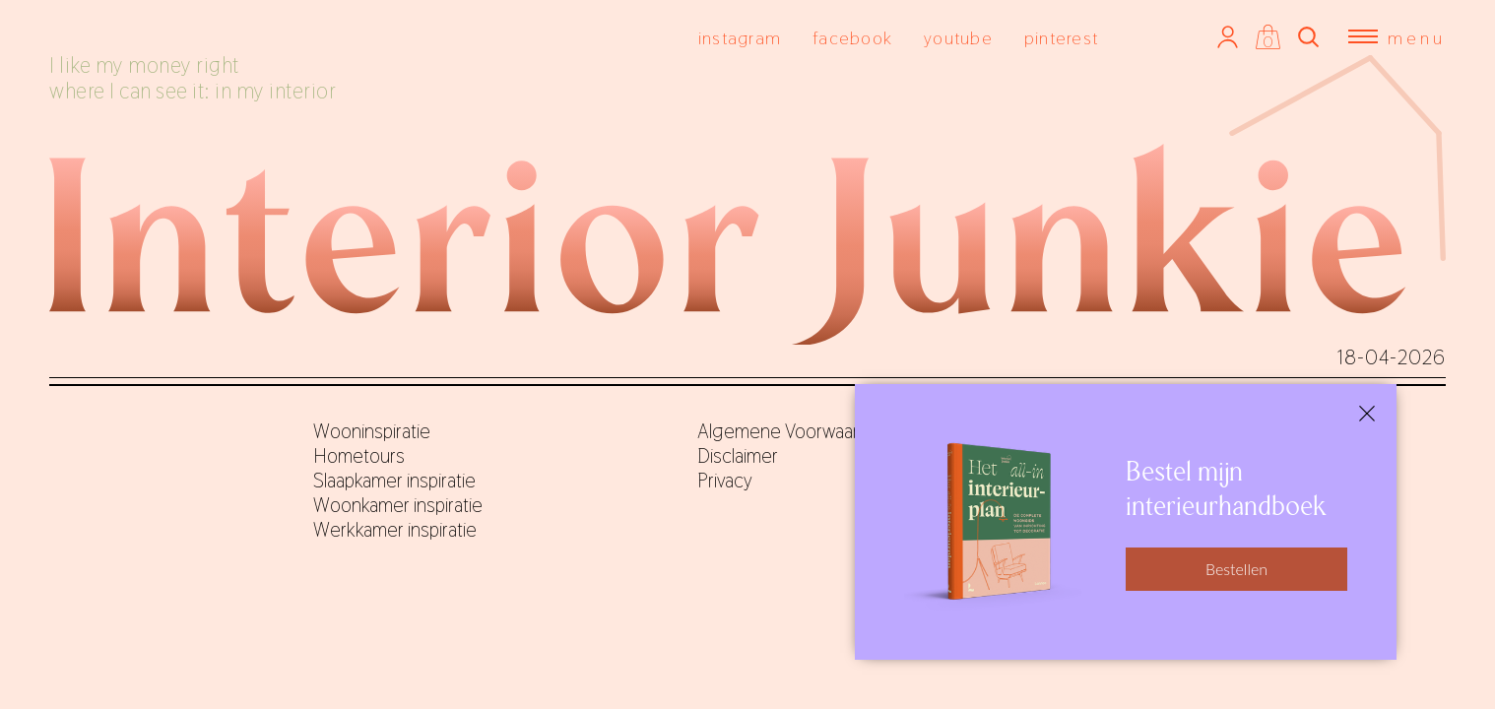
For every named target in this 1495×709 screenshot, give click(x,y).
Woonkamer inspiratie (398, 505)
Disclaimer (737, 456)
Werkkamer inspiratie (395, 530)
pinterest (1061, 38)
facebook (852, 38)
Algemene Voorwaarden (793, 431)
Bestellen (1236, 568)
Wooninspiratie (371, 431)
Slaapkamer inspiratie (394, 480)
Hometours (359, 456)
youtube (958, 38)
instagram (739, 38)
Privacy (724, 480)
